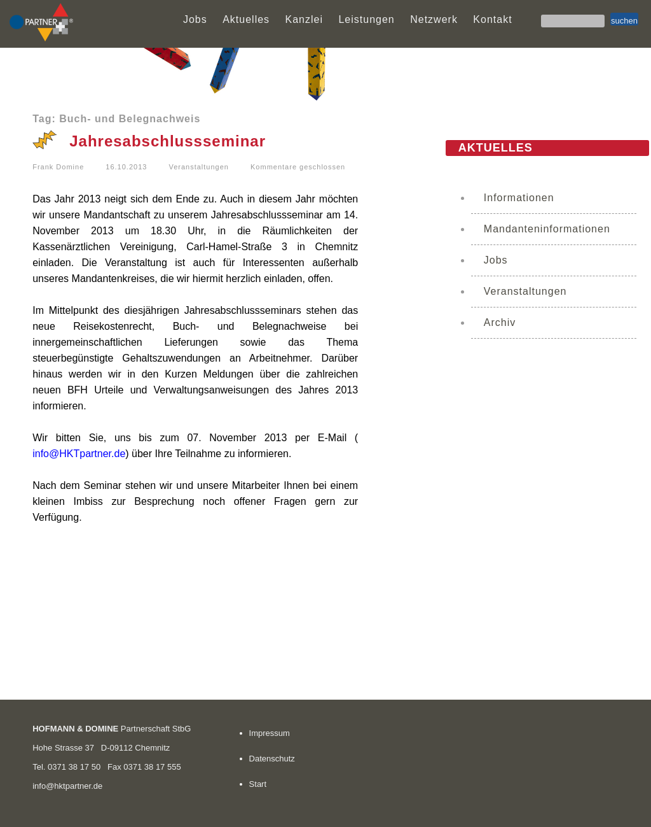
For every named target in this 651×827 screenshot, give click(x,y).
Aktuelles (246, 19)
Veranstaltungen (198, 167)
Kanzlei (304, 19)
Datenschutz (272, 758)
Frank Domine (58, 167)
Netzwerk (434, 19)
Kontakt (492, 19)
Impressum (269, 733)
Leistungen (366, 19)
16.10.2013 (126, 167)
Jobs (195, 19)
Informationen (519, 197)
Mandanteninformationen (547, 228)
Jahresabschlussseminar (167, 141)
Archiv (500, 322)
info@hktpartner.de (67, 786)
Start (257, 784)
